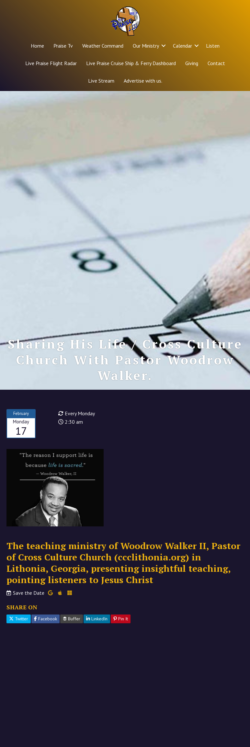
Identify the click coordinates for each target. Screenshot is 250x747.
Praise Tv (63, 45)
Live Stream (101, 80)
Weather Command (102, 45)
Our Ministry (146, 45)
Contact (216, 63)
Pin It (120, 619)
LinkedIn (97, 619)
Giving (191, 63)
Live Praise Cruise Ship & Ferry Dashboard (131, 63)
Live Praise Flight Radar (51, 63)
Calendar (182, 45)
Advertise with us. (143, 80)
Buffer (71, 619)
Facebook (45, 619)
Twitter (18, 619)
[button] (163, 45)
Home (37, 45)
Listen (213, 45)
